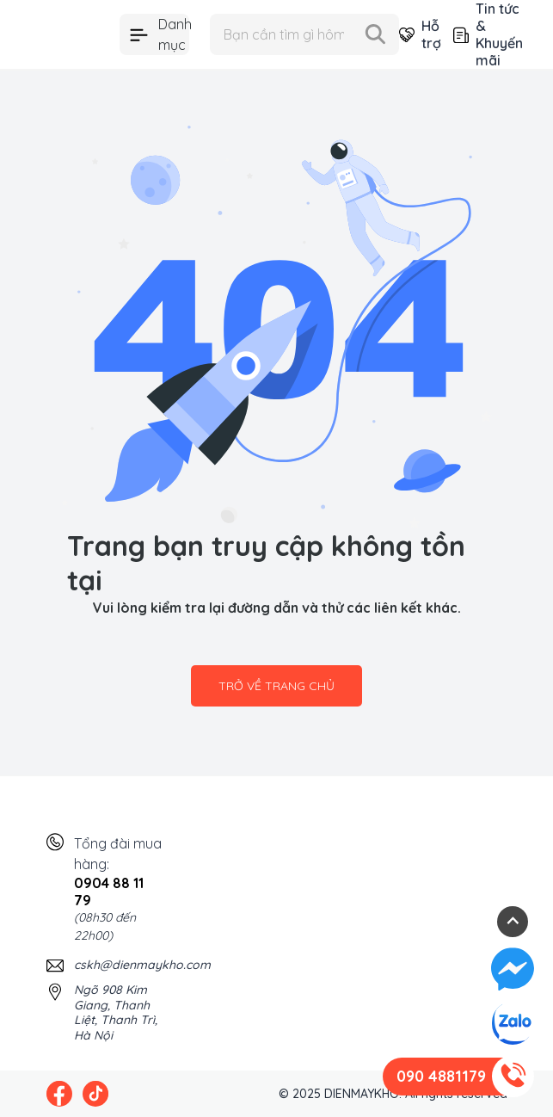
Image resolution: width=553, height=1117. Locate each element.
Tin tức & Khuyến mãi (480, 34)
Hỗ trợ (412, 34)
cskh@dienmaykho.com (142, 964)
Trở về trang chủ (276, 686)
